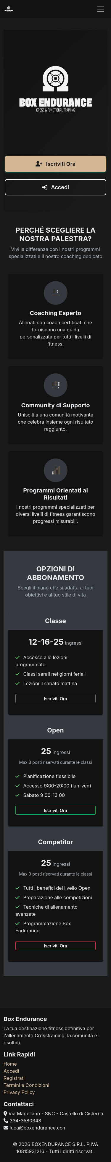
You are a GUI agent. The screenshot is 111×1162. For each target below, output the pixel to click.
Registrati (14, 1078)
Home (10, 1064)
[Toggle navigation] (100, 9)
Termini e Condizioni (26, 1085)
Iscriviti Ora (55, 167)
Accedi (55, 191)
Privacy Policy (19, 1092)
